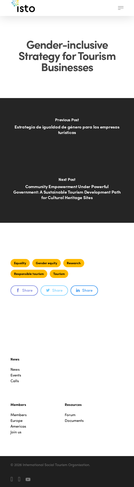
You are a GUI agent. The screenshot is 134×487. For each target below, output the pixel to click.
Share (24, 290)
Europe (16, 420)
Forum (70, 415)
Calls (14, 381)
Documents (74, 420)
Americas (18, 426)
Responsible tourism (29, 273)
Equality (20, 262)
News (15, 369)
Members (18, 415)
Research (74, 262)
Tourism (59, 273)
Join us (16, 432)
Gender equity (46, 262)
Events (15, 375)
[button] (121, 7)
